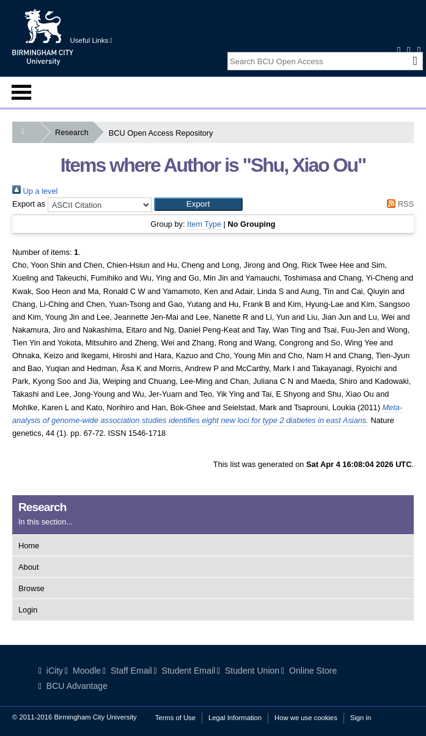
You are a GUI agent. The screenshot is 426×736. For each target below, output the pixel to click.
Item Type (204, 224)
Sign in (360, 717)
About (28, 567)
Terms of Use (175, 717)
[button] (198, 204)
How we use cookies (305, 717)
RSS (398, 203)
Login (27, 609)
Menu (21, 92)
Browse (31, 588)
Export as (28, 203)
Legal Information (235, 717)
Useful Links (91, 40)
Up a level (34, 191)
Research (74, 132)
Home (28, 545)
